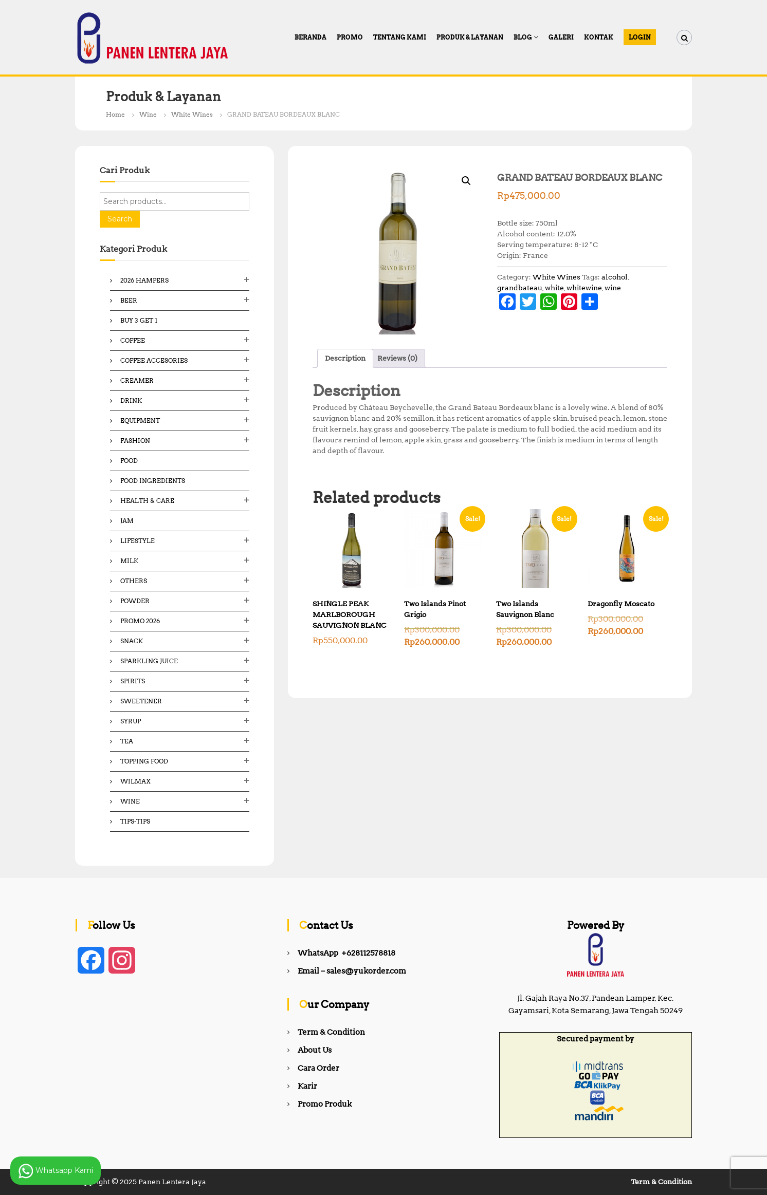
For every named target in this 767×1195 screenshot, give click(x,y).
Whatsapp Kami (55, 1171)
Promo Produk (325, 1104)
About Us (315, 1050)
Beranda (310, 37)
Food (129, 460)
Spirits (132, 681)
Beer (128, 300)
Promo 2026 (140, 621)
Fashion (135, 440)
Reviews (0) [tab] (397, 358)
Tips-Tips (135, 821)
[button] (466, 181)
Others (133, 581)
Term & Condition (331, 1032)
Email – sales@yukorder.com (352, 971)
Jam (127, 521)
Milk (129, 561)
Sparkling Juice (149, 661)
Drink (131, 400)
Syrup (130, 721)
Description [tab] (345, 358)
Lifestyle (137, 541)
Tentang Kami (399, 37)
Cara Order (318, 1068)
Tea (126, 741)
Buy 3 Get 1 (138, 320)
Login (640, 37)
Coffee (132, 340)
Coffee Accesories (154, 360)
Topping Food (144, 761)
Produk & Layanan (469, 37)
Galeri (561, 37)
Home (115, 114)
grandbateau (519, 288)
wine (613, 288)
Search (119, 218)
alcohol (614, 277)
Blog (523, 37)
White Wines (192, 114)
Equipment (140, 420)
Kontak (598, 37)
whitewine (584, 288)
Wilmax (135, 781)
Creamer (137, 380)
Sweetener (141, 701)
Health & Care (147, 501)
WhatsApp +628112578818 (346, 953)
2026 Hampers (144, 280)
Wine (148, 114)
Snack (131, 641)
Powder (135, 601)
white (554, 288)
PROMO (350, 37)
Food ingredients (152, 480)
